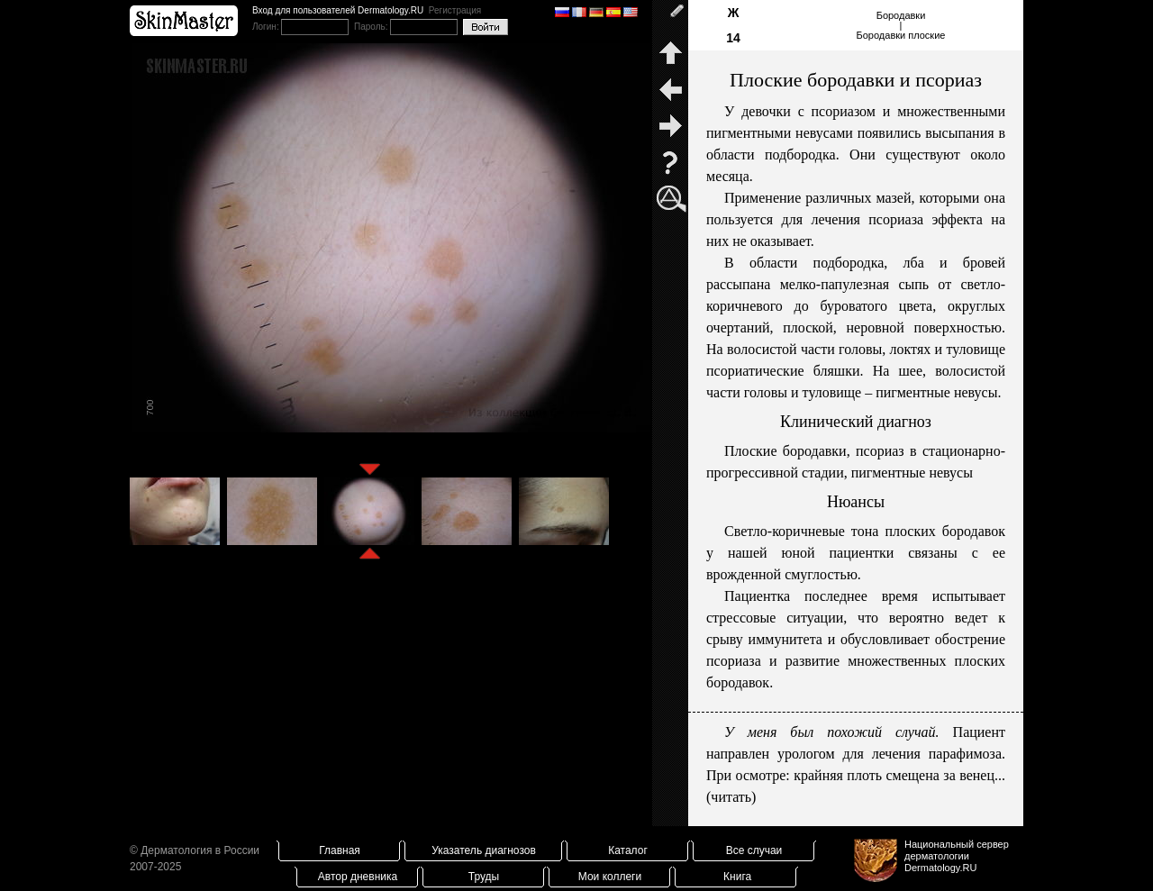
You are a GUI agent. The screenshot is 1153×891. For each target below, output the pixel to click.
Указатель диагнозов (483, 850)
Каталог (628, 850)
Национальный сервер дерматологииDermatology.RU (956, 856)
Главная (339, 850)
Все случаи (754, 850)
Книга (737, 876)
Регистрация (455, 10)
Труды (483, 876)
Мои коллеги (609, 876)
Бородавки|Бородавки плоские (901, 25)
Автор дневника (357, 876)
